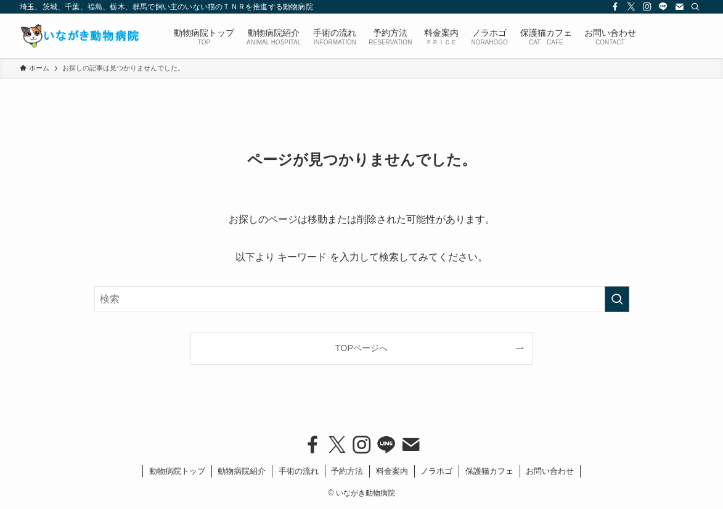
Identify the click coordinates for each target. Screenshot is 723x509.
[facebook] (615, 7)
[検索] (695, 7)
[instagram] (647, 7)
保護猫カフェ (489, 471)
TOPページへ (361, 348)
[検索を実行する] (617, 299)
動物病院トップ (177, 471)
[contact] (679, 7)
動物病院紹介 (242, 471)
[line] (663, 7)
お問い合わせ (550, 471)
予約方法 (347, 471)
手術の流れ (299, 471)
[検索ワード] (361, 299)
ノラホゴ (436, 471)
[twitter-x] (631, 7)
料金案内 (392, 471)
